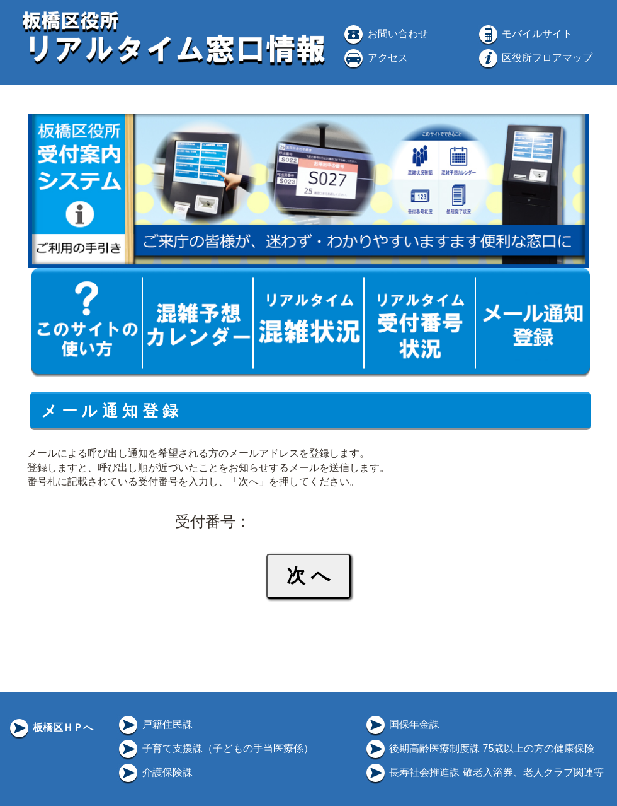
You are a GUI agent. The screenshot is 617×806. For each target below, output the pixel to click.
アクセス (374, 57)
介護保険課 (154, 772)
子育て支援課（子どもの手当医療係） (214, 748)
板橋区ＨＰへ (50, 727)
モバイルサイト (524, 33)
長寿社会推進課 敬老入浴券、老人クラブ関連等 (484, 772)
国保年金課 (401, 724)
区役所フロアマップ (534, 57)
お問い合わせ (384, 33)
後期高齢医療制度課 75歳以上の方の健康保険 (479, 748)
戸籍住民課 (154, 724)
